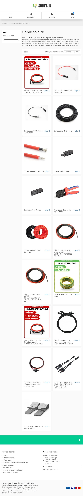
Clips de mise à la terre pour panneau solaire (33, 427)
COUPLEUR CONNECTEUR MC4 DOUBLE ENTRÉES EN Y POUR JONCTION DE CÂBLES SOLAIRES (63, 385)
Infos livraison (7, 460)
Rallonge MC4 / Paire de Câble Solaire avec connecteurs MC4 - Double (33, 342)
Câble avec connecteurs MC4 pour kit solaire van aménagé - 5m (32, 384)
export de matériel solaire (14, 493)
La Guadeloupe (34, 489)
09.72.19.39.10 (49, 466)
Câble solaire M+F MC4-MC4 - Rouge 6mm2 (63, 91)
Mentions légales (8, 465)
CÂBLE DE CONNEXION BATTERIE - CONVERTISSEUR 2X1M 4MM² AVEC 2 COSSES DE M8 (33, 298)
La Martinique (6, 491)
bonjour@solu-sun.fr (51, 469)
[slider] (18, 39)
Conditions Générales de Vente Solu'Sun (15, 462)
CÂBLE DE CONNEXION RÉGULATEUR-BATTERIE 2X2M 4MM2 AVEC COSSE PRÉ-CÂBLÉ (63, 253)
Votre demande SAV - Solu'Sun (13, 470)
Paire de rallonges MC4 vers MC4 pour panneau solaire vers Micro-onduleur (63, 342)
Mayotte (25, 489)
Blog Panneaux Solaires (10, 472)
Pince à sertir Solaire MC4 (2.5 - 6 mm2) (62, 211)
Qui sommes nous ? (9, 457)
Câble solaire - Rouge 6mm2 (34, 171)
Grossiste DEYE (8, 467)
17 (77, 52)
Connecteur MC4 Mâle (61, 171)
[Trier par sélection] (69, 51)
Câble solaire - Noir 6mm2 (63, 131)
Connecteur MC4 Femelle (32, 210)
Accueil (5, 455)
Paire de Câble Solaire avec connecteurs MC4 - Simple (33, 91)
